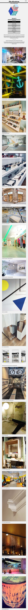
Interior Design (14, 23)
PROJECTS (14, 18)
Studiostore (14, 1)
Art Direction (14, 29)
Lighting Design (14, 26)
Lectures (14, 32)
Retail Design (14, 20)
